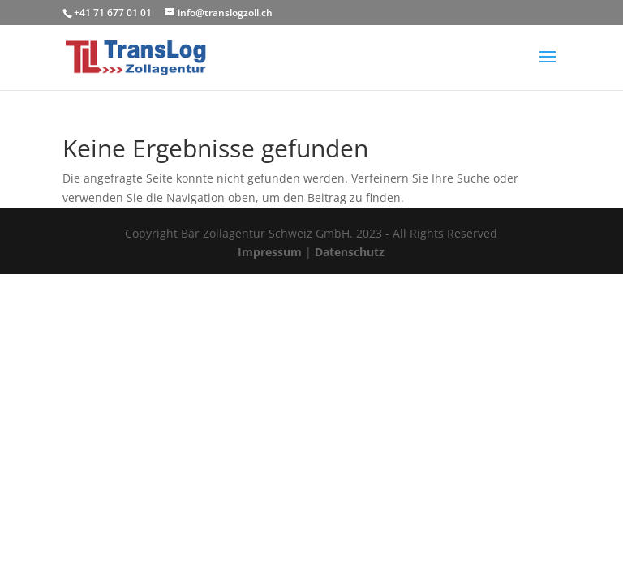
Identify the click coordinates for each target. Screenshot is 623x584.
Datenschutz (350, 252)
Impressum (270, 252)
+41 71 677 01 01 (113, 12)
